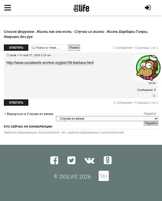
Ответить (16, 47)
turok (13, 55)
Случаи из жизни (89, 32)
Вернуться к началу (154, 95)
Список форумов (19, 32)
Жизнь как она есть (54, 32)
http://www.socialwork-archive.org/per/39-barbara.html (50, 63)
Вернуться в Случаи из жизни (30, 114)
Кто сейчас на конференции (28, 126)
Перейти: (150, 114)
